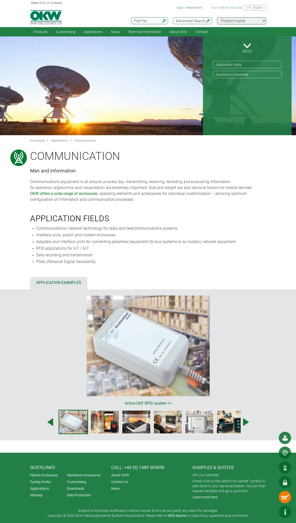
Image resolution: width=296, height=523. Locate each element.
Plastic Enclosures (44, 475)
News (115, 32)
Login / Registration (189, 7)
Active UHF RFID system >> (148, 403)
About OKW (120, 475)
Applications (93, 32)
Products (41, 32)
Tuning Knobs (40, 482)
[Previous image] (50, 422)
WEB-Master (177, 516)
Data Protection (79, 495)
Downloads (75, 488)
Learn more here (204, 497)
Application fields (229, 65)
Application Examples (232, 74)
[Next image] (246, 422)
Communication (85, 140)
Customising (65, 32)
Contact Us (119, 482)
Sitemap (36, 495)
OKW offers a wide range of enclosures (63, 193)
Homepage (37, 140)
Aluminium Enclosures (84, 475)
